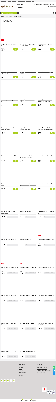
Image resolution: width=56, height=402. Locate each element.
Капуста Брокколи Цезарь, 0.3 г (27, 351)
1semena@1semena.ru (42, 369)
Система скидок (21, 0)
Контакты (21, 375)
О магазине (28, 0)
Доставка (14, 0)
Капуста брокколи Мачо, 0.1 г (27, 211)
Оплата (9, 0)
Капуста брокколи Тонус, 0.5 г (45, 155)
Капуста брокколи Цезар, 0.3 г (9, 295)
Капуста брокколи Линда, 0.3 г (45, 72)
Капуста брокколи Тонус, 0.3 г (8, 155)
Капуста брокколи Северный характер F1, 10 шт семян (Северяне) (45, 101)
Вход (53, 4)
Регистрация (53, 6)
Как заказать (3, 0)
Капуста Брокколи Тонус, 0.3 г (8, 351)
